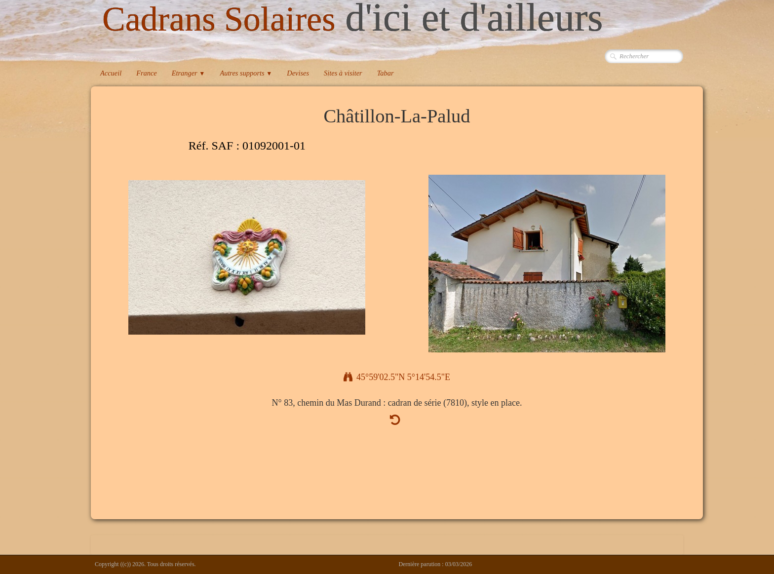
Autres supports (246, 73)
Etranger (188, 73)
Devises (298, 73)
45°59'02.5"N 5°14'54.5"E (397, 377)
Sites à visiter (343, 73)
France (146, 73)
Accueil (110, 73)
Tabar (385, 73)
